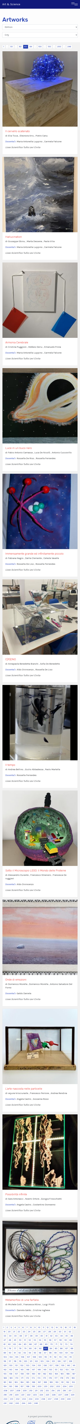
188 (45, 1382)
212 (41, 1390)
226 (54, 1395)
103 (5, 1357)
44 (61, 1336)
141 (74, 1365)
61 (4, 1344)
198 (27, 1386)
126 (59, 1361)
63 (14, 1344)
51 (25, 1340)
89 (5, 1353)
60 (70, 1340)
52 (30, 1340)
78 (20, 1348)
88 (72, 1348)
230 (5, 1399)
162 (44, 1374)
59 (65, 1340)
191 (62, 1382)
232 (17, 1399)
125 (53, 1361)
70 (51, 1344)
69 (46, 1344)
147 (33, 1369)
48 (10, 1340)
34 (10, 1336)
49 (15, 1340)
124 (47, 1361)
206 (5, 1390)
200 (59, 46)
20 (9, 1331)
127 (64, 1361)
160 (33, 1374)
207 (12, 1390)
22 (19, 1331)
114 (65, 1357)
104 (11, 1357)
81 (35, 1348)
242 (11, 1403)
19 (4, 1331)
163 (50, 1374)
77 (15, 1348)
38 (31, 1336)
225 (47, 1395)
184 (22, 1382)
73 (66, 1344)
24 (29, 1331)
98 (50, 1353)
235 (37, 1399)
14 (57, 1327)
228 (66, 1395)
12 (48, 1327)
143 (10, 1369)
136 (45, 1365)
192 (67, 1382)
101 (66, 1353)
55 (45, 1340)
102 (72, 1353)
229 (72, 1395)
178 (61, 1378)
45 (66, 1336)
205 (71, 1386)
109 (40, 1357)
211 (36, 1390)
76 (10, 1348)
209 (25, 1390)
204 (64, 1386)
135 (39, 1365)
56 (50, 1340)
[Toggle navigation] (74, 4)
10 (39, 1327)
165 (62, 1374)
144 (16, 1369)
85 (56, 1348)
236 (43, 1399)
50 (11, 46)
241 (5, 1403)
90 (10, 1353)
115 (70, 1357)
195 (10, 1386)
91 (15, 1353)
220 (17, 1395)
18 (75, 1327)
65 (25, 1344)
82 (20, 46)
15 (61, 1327)
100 (40, 46)
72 (61, 1344)
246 (69, 46)
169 (11, 1378)
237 (50, 1399)
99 (55, 1353)
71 (56, 1344)
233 (24, 1399)
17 (70, 1327)
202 (52, 1386)
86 (61, 1348)
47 (5, 1340)
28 (49, 1331)
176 (50, 1378)
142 (5, 1369)
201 (45, 1386)
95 (35, 1353)
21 (14, 1331)
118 (15, 1361)
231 (11, 1399)
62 (9, 1344)
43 (56, 1336)
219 (10, 1395)
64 (20, 1344)
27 (44, 1331)
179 (67, 1378)
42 (51, 1336)
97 (45, 1353)
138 (56, 1365)
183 (16, 1382)
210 (30, 1390)
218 (5, 1395)
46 (71, 1336)
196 (16, 1386)
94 (30, 1353)
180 (73, 1378)
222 (28, 1395)
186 (33, 1382)
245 (29, 1403)
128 (70, 1361)
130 (10, 1365)
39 (36, 1336)
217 (70, 1390)
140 (68, 1365)
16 (66, 1327)
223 (35, 1395)
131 (16, 1365)
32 (70, 1331)
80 (30, 1348)
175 (44, 1378)
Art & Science (11, 4)
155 (5, 1374)
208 (18, 1390)
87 (66, 1348)
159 (27, 1374)
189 (51, 1382)
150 (49, 46)
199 (33, 1386)
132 (21, 1365)
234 (30, 1399)
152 (61, 1369)
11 (43, 1327)
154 (72, 1369)
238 (56, 1399)
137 (51, 1365)
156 (10, 1374)
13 (52, 1327)
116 (5, 1361)
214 (53, 1390)
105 (16, 1357)
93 (25, 1353)
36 (20, 1336)
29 (55, 1331)
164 (56, 1374)
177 (56, 1378)
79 (25, 1348)
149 (44, 1369)
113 (60, 1357)
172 (27, 1378)
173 (33, 1378)
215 (58, 1390)
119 (20, 1361)
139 (62, 1365)
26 (39, 1331)
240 (69, 1399)
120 (25, 1361)
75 (5, 1348)
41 (46, 1336)
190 (56, 1382)
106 (22, 1357)
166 (68, 1374)
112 (55, 1357)
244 (23, 1403)
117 (10, 1361)
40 (41, 1336)
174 (39, 1378)
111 (50, 1357)
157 (16, 1374)
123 (42, 1361)
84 (31, 46)
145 (22, 1369)
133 (27, 1365)
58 (60, 1340)
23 (24, 1331)
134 (33, 1365)
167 (73, 1374)
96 (40, 1353)
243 (17, 1403)
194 (5, 1386)
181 (5, 1382)
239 (62, 1399)
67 (36, 1344)
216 (64, 1390)
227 (60, 1395)
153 (67, 1369)
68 (41, 1344)
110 (45, 1357)
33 (5, 1336)
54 (40, 1340)
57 (55, 1340)
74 (71, 1344)
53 (35, 1340)
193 (73, 1382)
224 (41, 1395)
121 (31, 1361)
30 (60, 1331)
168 (5, 1378)
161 (39, 1374)
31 (65, 1331)
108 (34, 1357)
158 (22, 1374)
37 (26, 1336)
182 (10, 1382)
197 (22, 1386)
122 (36, 1361)
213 (47, 1390)
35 (15, 1336)
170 (16, 1378)
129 (5, 1365)
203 (58, 1386)
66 (30, 1344)
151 (56, 1369)
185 (27, 1382)
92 (19, 1353)
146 (27, 1369)
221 (22, 1395)
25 (34, 1331)
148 (39, 1369)
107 (28, 1357)
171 (22, 1378)
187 (39, 1382)
